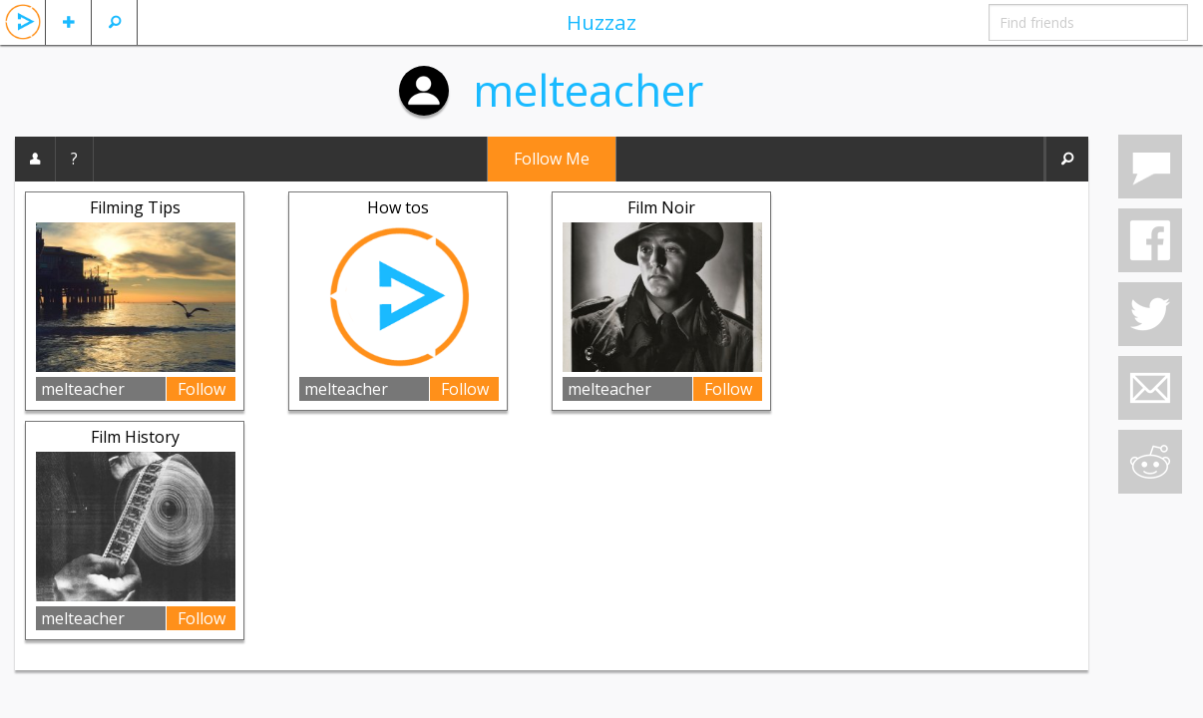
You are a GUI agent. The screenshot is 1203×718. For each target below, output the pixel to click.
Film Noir (661, 207)
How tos (398, 207)
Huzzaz (601, 22)
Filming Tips (135, 207)
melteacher (588, 90)
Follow (201, 389)
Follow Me (552, 159)
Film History (135, 437)
